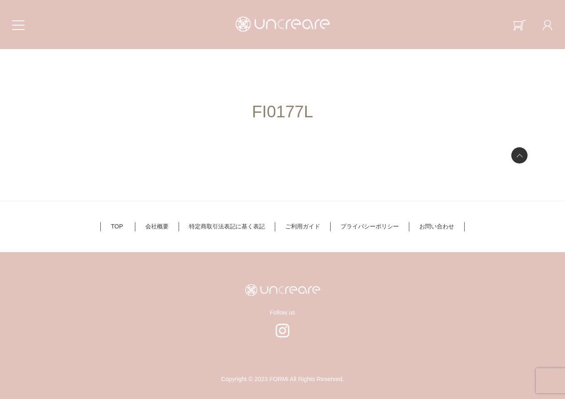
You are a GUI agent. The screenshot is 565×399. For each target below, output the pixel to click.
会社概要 (157, 226)
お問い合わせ (436, 226)
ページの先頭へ (519, 155)
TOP (117, 226)
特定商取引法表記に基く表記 (227, 226)
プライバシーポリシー (370, 226)
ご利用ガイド (302, 226)
